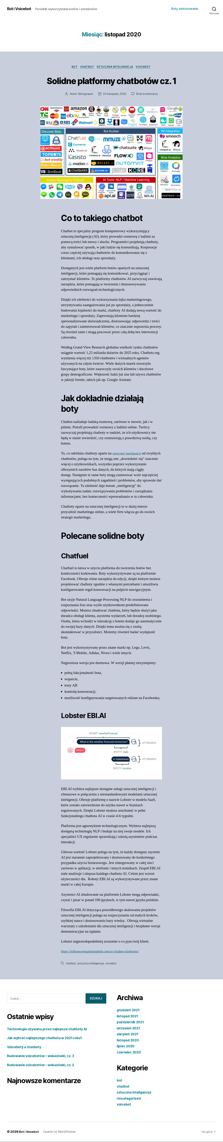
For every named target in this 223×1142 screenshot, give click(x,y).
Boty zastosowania (184, 8)
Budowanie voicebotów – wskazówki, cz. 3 (43, 1056)
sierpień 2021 (129, 1034)
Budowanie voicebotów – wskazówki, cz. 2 (43, 1065)
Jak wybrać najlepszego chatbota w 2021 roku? (48, 1038)
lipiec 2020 (126, 1046)
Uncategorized (130, 1099)
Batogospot (84, 94)
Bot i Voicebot (20, 9)
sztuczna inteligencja (116, 67)
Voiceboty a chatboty (25, 1047)
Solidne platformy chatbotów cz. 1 (111, 80)
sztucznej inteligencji (127, 454)
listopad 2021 (129, 1016)
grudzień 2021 (129, 1010)
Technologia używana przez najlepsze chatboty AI (50, 1029)
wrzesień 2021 (129, 1028)
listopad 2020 (129, 1040)
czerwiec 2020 (130, 1052)
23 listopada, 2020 (114, 94)
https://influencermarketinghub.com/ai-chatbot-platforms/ (103, 952)
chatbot (86, 67)
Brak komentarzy (148, 94)
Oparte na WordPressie (60, 1132)
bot (73, 67)
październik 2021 (132, 1022)
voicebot (145, 67)
